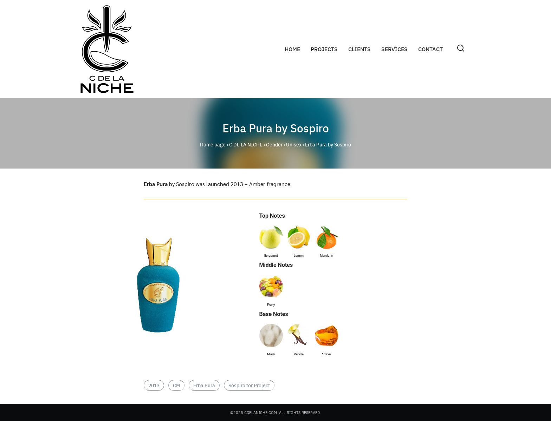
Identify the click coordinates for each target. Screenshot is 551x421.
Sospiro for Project (249, 385)
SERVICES (394, 49)
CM (176, 385)
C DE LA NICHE (245, 144)
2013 (154, 385)
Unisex (294, 144)
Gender (274, 144)
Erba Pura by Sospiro (275, 128)
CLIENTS (359, 49)
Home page (213, 144)
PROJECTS (324, 49)
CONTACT (430, 49)
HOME (292, 49)
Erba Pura (204, 385)
